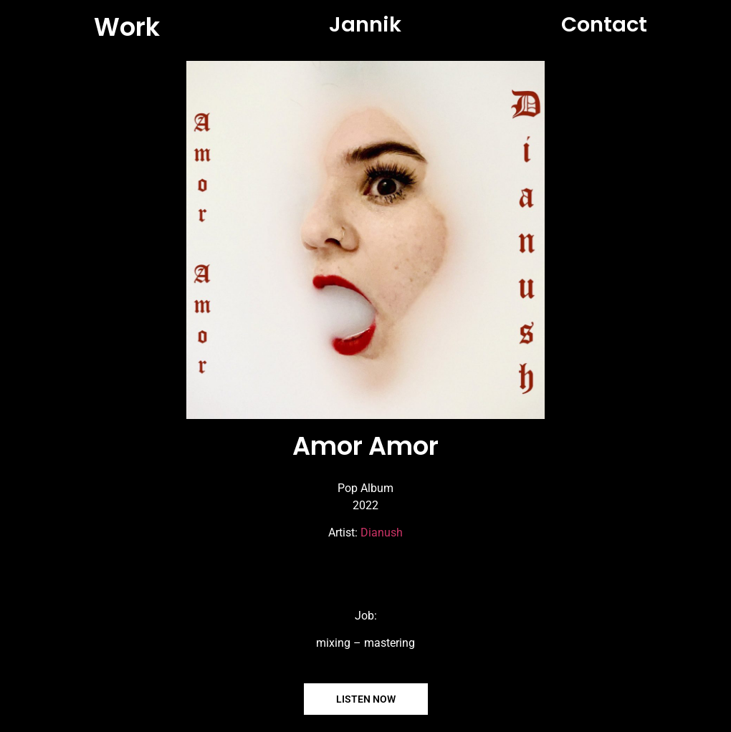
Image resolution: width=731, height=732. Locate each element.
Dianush (381, 532)
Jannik (365, 24)
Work (127, 26)
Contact (604, 24)
